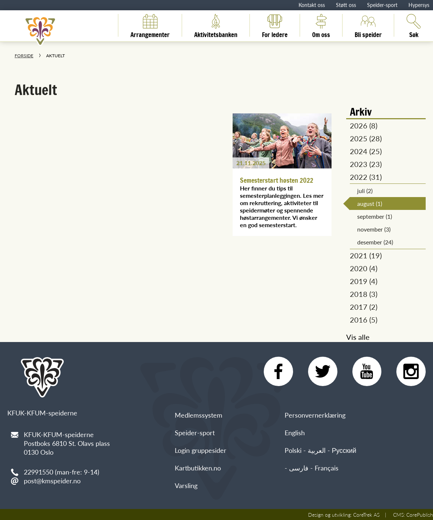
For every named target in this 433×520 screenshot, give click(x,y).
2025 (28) (366, 138)
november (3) (374, 229)
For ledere (275, 25)
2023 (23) (366, 164)
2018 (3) (363, 294)
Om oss (321, 25)
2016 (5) (363, 319)
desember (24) (375, 242)
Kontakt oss (312, 4)
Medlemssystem (198, 414)
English (295, 432)
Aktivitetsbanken (215, 25)
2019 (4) (363, 281)
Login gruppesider (200, 450)
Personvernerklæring (315, 414)
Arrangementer (150, 25)
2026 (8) (363, 125)
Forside (24, 55)
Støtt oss (346, 4)
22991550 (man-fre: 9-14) (61, 471)
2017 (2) (363, 307)
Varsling (186, 485)
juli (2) (365, 190)
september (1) (374, 216)
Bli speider (368, 25)
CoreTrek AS (366, 514)
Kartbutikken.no (198, 467)
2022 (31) (366, 177)
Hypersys (418, 4)
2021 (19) (366, 255)
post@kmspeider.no (52, 480)
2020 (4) (363, 268)
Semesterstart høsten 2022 (276, 180)
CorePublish (419, 514)
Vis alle (358, 337)
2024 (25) (366, 151)
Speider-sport (382, 4)
